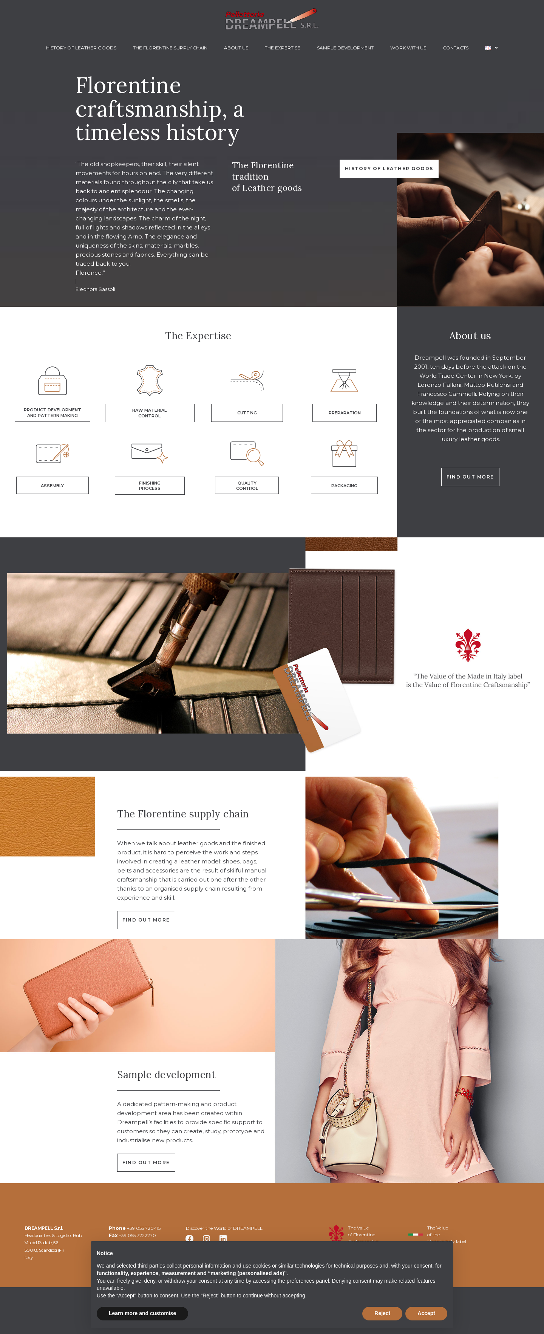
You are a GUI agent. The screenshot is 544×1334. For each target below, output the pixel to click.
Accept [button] (426, 1313)
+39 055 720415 (144, 1228)
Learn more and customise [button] (142, 1313)
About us (470, 335)
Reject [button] (382, 1313)
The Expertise (198, 335)
